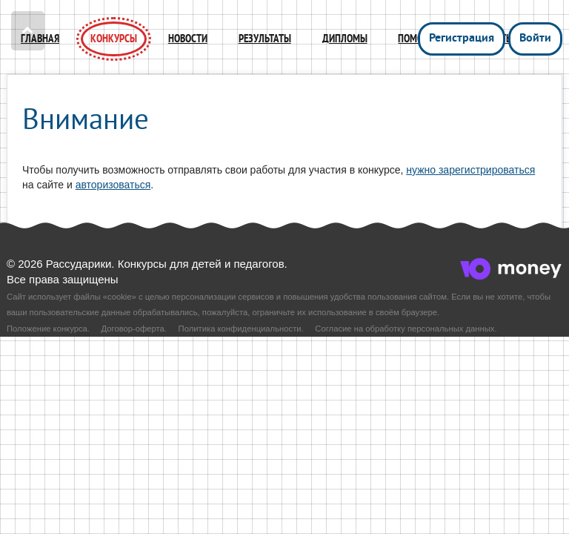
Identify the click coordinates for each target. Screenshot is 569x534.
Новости (187, 39)
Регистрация (461, 38)
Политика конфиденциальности (240, 328)
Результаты (265, 39)
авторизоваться (113, 185)
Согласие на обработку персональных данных (404, 328)
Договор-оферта (133, 328)
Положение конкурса (47, 328)
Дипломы (344, 39)
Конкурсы (113, 39)
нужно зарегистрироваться (470, 170)
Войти (535, 38)
